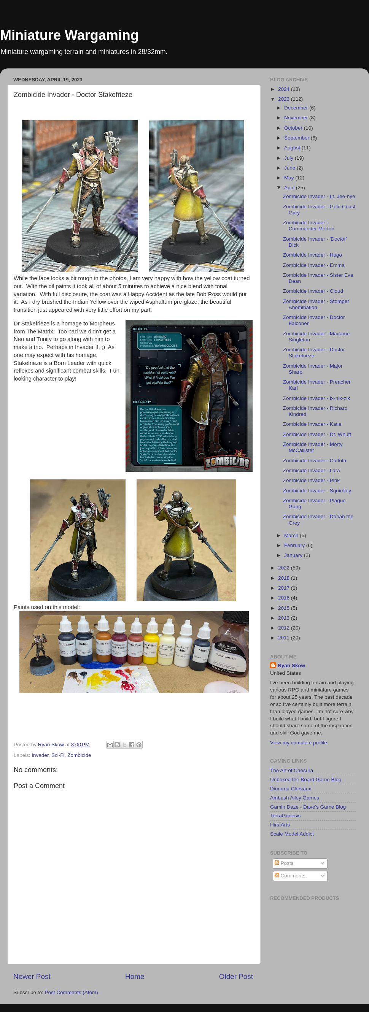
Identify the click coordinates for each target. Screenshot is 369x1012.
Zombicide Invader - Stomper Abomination (316, 304)
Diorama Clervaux (290, 789)
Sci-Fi (58, 755)
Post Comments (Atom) (71, 992)
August (293, 148)
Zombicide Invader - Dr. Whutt (317, 434)
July (289, 158)
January (294, 555)
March (292, 535)
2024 (284, 89)
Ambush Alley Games (294, 798)
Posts (284, 863)
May (289, 178)
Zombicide (79, 755)
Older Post (236, 976)
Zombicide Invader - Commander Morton (308, 226)
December (296, 108)
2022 (284, 568)
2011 (284, 638)
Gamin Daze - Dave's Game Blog (308, 807)
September (297, 138)
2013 (284, 618)
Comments (290, 876)
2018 (284, 578)
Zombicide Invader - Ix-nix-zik (316, 398)
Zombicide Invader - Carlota (315, 460)
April (290, 187)
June (290, 168)
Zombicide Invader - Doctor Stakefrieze (314, 352)
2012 (284, 628)
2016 (284, 598)
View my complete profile (298, 743)
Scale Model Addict (292, 834)
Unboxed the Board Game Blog (306, 779)
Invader (40, 755)
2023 (284, 99)
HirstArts (280, 825)
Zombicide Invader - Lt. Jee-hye (319, 196)
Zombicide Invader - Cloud (313, 291)
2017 (284, 588)
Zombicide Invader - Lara (311, 470)
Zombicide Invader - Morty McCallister (313, 447)
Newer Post (32, 976)
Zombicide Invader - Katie (312, 424)
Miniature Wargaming (69, 35)
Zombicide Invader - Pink (311, 480)
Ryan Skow (291, 665)
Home (134, 976)
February (295, 545)
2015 (284, 608)
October (294, 128)
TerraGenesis (285, 815)
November (296, 118)
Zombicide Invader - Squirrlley (317, 490)
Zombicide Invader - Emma (314, 265)
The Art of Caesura (291, 770)
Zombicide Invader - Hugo (312, 255)
